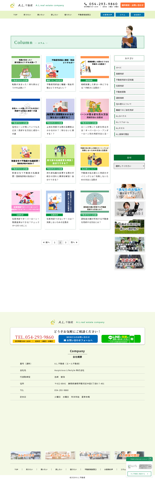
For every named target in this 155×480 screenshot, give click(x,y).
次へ (73, 242)
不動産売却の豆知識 (124, 79)
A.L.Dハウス (121, 116)
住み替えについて (124, 103)
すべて (119, 67)
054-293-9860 (61, 390)
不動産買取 (121, 91)
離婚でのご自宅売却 (124, 109)
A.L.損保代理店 (122, 134)
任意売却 (120, 85)
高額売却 (120, 73)
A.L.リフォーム (122, 122)
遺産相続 (120, 97)
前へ (48, 242)
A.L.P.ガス (120, 128)
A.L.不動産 (80, 477)
